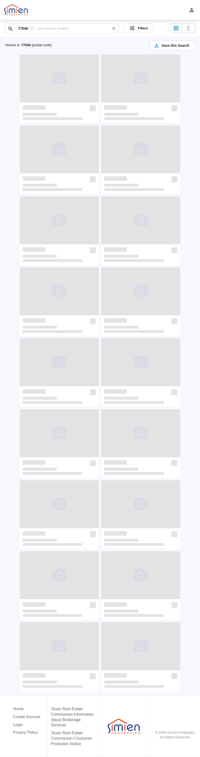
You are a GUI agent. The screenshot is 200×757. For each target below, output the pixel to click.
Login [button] (18, 725)
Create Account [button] (26, 717)
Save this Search (171, 45)
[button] (26, 28)
